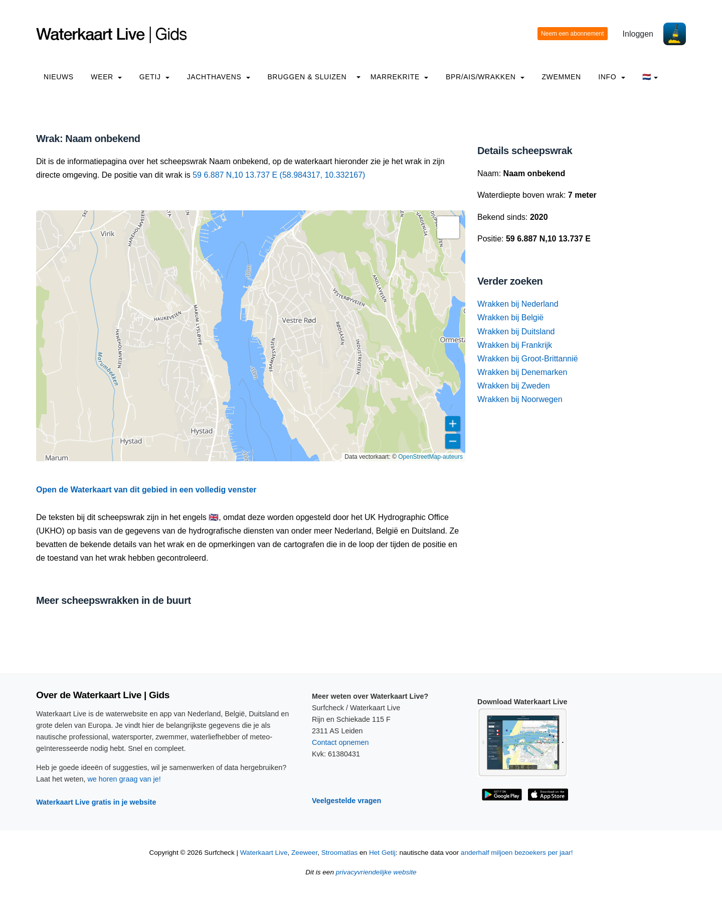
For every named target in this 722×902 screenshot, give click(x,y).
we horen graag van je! (123, 779)
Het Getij (382, 852)
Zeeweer (304, 852)
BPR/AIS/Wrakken (485, 77)
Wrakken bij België (510, 317)
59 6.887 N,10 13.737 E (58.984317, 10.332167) (279, 175)
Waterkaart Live (264, 852)
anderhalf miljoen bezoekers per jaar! (517, 852)
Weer (106, 77)
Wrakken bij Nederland (518, 304)
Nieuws (59, 77)
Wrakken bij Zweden (513, 385)
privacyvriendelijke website (376, 872)
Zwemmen (561, 77)
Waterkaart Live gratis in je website (96, 802)
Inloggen (638, 34)
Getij (154, 77)
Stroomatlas (339, 852)
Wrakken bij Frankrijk (514, 345)
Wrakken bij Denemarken (522, 372)
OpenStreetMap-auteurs (430, 456)
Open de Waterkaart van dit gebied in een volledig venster (146, 489)
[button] (448, 227)
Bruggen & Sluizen (306, 77)
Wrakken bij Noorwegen (520, 399)
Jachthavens (218, 77)
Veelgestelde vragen (346, 801)
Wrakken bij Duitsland (516, 331)
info (611, 77)
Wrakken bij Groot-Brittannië (527, 358)
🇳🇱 (650, 77)
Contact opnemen (340, 742)
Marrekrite (400, 77)
